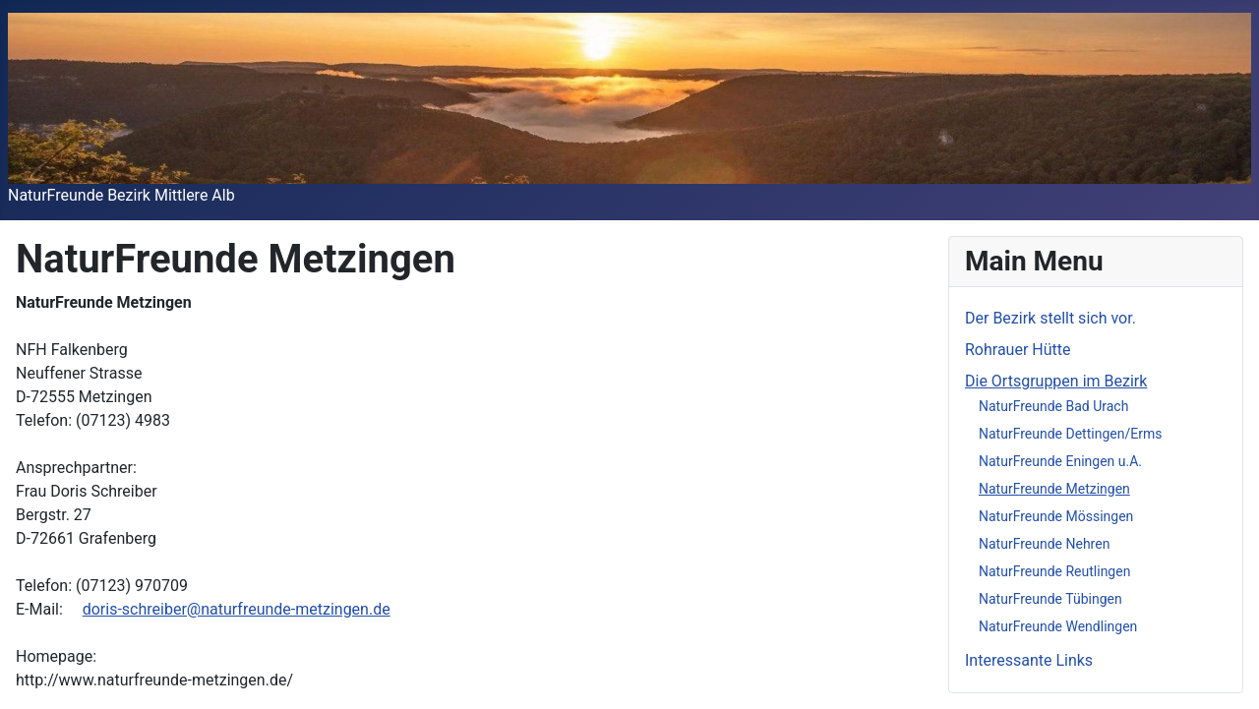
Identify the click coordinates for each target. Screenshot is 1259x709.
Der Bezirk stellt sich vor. (1050, 318)
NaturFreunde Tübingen (1050, 599)
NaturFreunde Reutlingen (1054, 571)
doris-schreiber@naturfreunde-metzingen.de (236, 609)
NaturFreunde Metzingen (1054, 489)
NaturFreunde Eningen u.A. (1060, 461)
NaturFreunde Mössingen (1056, 516)
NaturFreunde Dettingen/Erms (1070, 434)
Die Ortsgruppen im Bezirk (1056, 381)
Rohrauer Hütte (1018, 349)
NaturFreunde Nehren (1044, 544)
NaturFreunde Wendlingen (1058, 626)
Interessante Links (1029, 660)
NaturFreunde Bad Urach (1053, 406)
